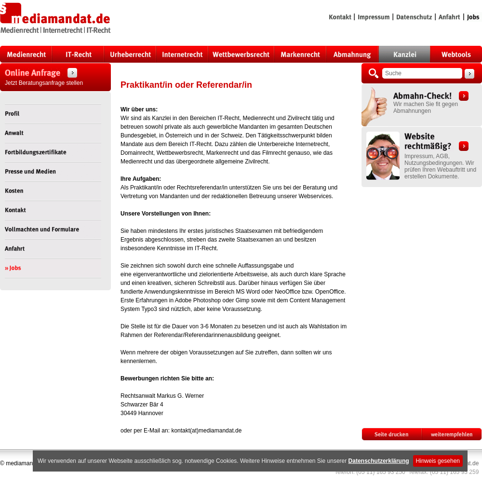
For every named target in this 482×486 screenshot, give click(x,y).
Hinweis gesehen (438, 461)
